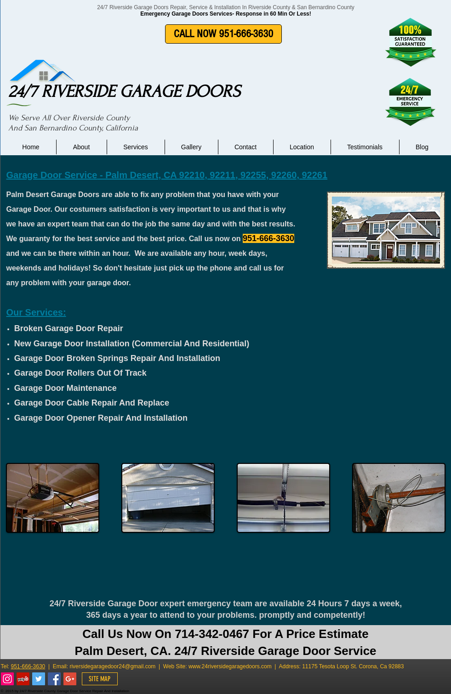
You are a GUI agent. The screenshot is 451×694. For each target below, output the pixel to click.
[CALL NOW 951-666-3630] (223, 34)
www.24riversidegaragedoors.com (230, 666)
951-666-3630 (28, 666)
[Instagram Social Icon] (7, 678)
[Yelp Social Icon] (23, 678)
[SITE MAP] (100, 678)
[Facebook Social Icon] (54, 678)
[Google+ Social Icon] (69, 678)
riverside (79, 666)
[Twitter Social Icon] (38, 678)
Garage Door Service (51, 175)
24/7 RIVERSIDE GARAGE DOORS (124, 91)
